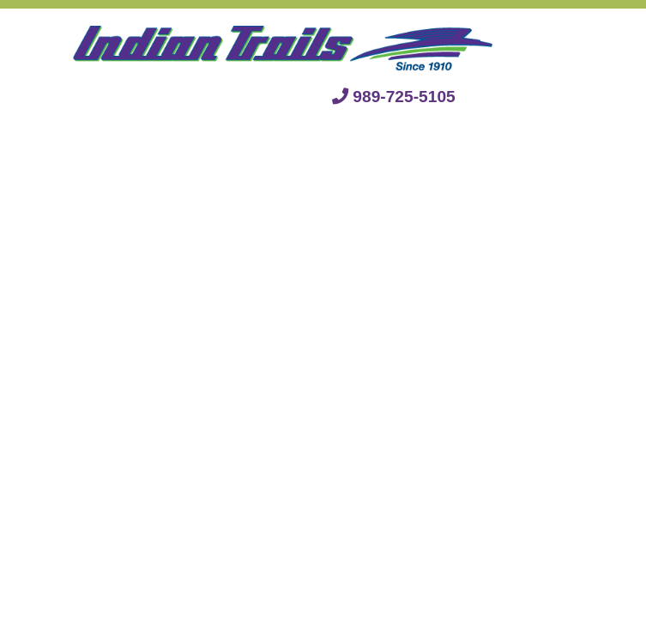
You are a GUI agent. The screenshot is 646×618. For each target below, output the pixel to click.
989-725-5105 (394, 97)
